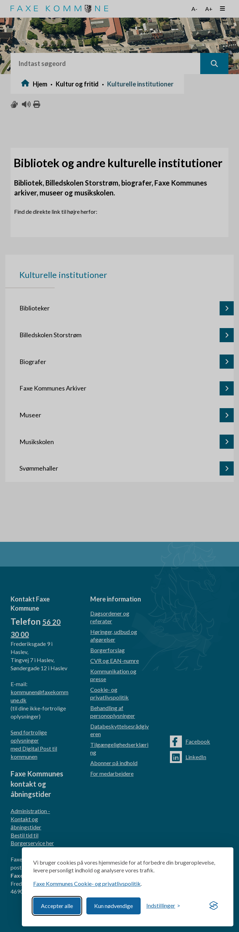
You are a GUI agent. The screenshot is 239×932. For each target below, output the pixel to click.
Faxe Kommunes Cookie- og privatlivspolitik (87, 883)
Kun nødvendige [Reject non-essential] (113, 905)
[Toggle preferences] (163, 905)
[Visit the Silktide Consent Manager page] (213, 905)
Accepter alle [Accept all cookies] (57, 905)
